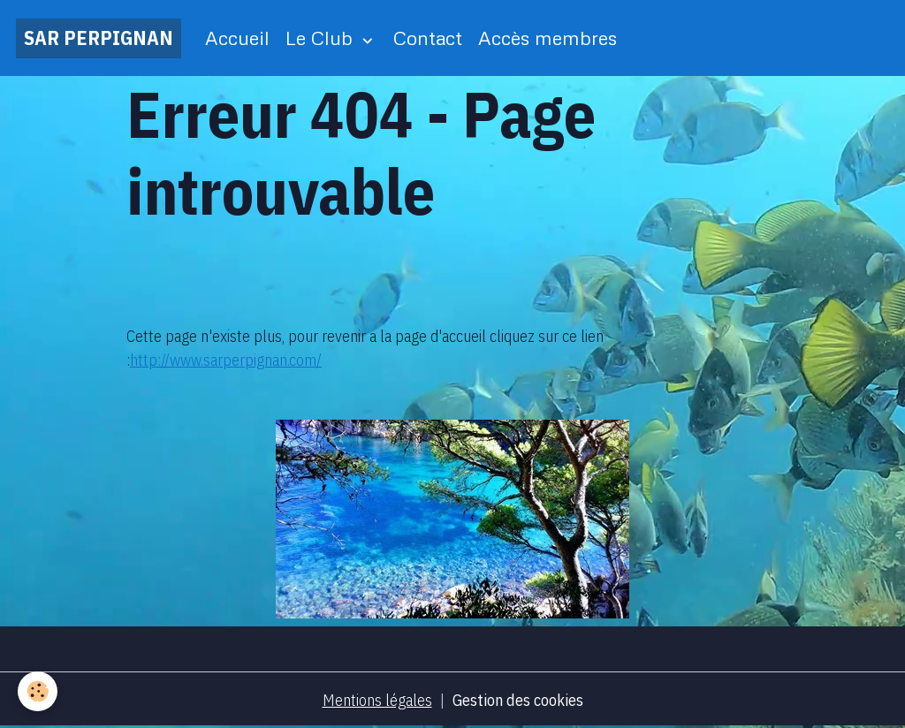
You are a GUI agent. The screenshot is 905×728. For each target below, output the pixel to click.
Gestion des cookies (517, 700)
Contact (427, 37)
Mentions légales (377, 700)
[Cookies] (37, 691)
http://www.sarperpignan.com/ (226, 360)
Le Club (321, 37)
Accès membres (547, 37)
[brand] (98, 38)
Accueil (237, 37)
